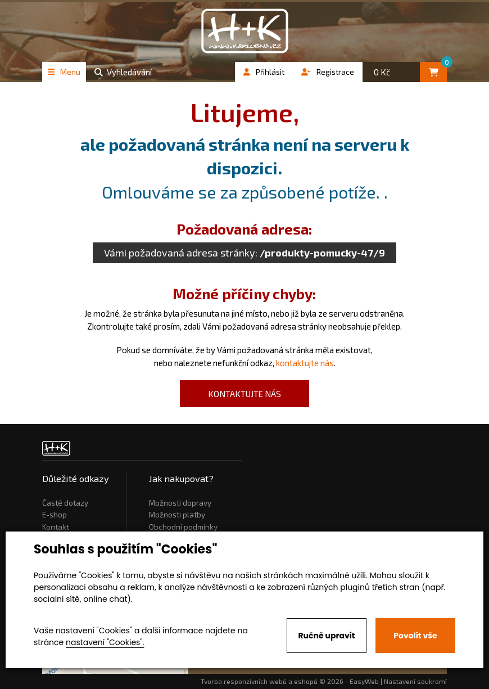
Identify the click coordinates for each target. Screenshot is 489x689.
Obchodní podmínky (183, 527)
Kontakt (55, 527)
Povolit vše (415, 635)
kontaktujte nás (305, 363)
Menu (64, 71)
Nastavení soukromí (415, 681)
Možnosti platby (177, 514)
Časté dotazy (65, 502)
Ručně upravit (326, 635)
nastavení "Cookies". (105, 642)
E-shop (54, 514)
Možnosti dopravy (180, 502)
